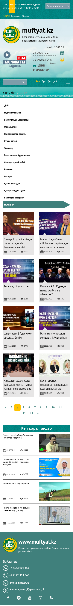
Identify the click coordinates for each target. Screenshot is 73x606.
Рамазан (8, 169)
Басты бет (9, 92)
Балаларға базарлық (14, 197)
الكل (6, 105)
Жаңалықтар (10, 126)
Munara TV (9, 204)
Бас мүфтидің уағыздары (16, 119)
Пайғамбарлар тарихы (15, 133)
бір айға (25, 16)
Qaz (49, 81)
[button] (14, 52)
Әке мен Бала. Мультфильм (16, 483)
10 (53, 407)
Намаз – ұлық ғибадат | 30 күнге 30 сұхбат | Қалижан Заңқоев (16, 462)
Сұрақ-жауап (10, 141)
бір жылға (15, 16)
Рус (43, 81)
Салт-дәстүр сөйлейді (14, 162)
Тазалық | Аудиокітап (16, 286)
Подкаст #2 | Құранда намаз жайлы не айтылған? (53, 290)
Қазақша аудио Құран (14, 190)
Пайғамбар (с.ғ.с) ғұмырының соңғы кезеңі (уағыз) (17, 509)
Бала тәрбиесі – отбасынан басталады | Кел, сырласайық (54, 384)
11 (60, 407)
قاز (55, 81)
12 (24, 413)
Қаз (37, 81)
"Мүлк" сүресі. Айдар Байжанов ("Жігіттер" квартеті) (18, 436)
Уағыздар (8, 148)
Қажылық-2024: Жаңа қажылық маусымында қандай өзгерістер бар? (18, 384)
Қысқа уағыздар (12, 183)
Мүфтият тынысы (12, 112)
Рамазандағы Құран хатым (17, 155)
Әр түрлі (8, 176)
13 (31, 413)
